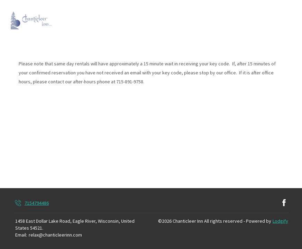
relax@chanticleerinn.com (55, 235)
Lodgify (280, 221)
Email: (21, 235)
